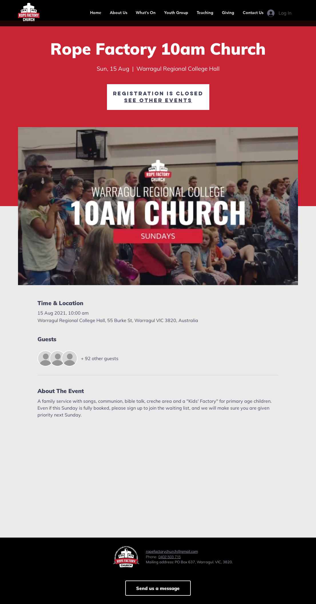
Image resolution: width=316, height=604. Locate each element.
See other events (158, 100)
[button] (119, 12)
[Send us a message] (158, 588)
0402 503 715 (169, 556)
